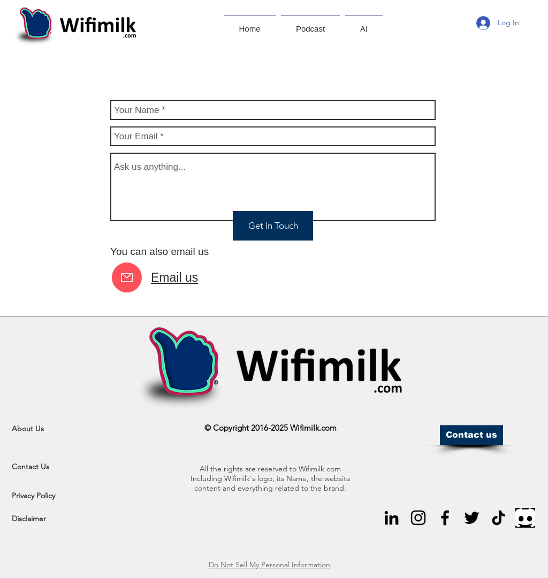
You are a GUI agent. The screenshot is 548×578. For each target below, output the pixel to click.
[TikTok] (498, 518)
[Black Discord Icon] (525, 518)
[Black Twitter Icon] (472, 518)
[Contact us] (471, 435)
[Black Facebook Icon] (445, 518)
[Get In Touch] (273, 226)
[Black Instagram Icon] (418, 518)
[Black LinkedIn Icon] (391, 518)
